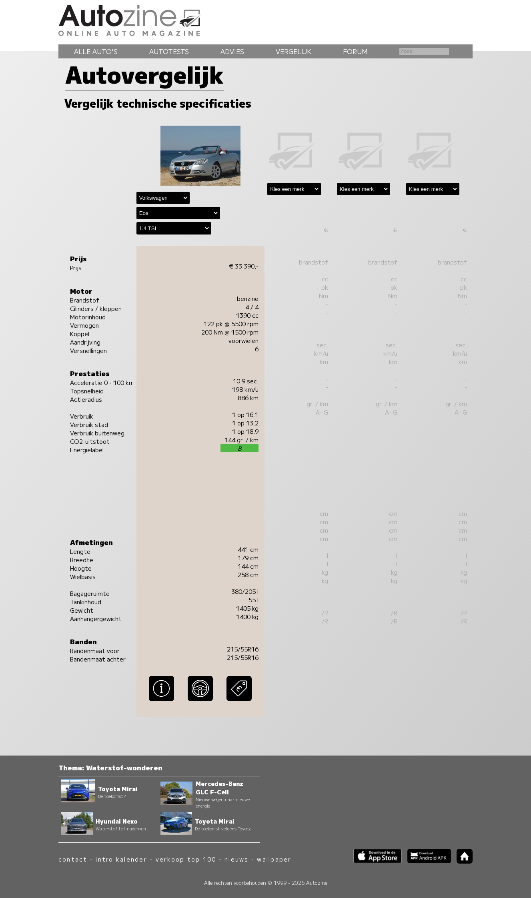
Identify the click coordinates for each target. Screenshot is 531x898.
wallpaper (274, 859)
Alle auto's (96, 51)
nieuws (236, 859)
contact (73, 859)
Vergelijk (293, 51)
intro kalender (121, 859)
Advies (232, 51)
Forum (355, 51)
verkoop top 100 (186, 859)
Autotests (169, 51)
